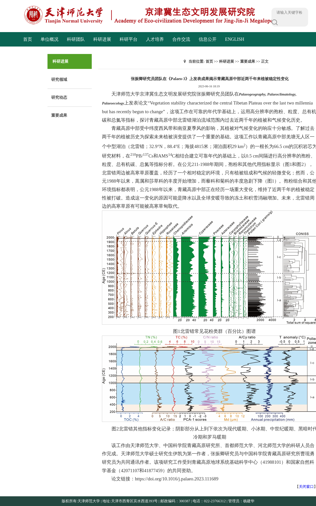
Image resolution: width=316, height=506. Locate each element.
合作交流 (181, 39)
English (234, 39)
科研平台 (128, 39)
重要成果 (59, 115)
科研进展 (102, 39)
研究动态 (59, 97)
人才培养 (155, 39)
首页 (27, 39)
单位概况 (49, 39)
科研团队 (76, 39)
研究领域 (59, 79)
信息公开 (208, 39)
